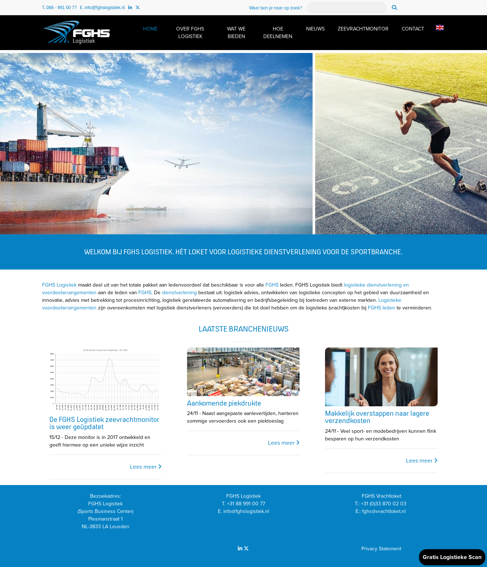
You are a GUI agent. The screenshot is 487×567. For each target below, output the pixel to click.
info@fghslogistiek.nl (105, 7)
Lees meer (146, 467)
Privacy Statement (381, 549)
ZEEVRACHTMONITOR (363, 29)
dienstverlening (179, 292)
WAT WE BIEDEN (236, 33)
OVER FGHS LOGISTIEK (190, 33)
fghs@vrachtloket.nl (384, 511)
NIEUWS (315, 29)
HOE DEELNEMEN (277, 33)
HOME (150, 29)
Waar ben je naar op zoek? (275, 8)
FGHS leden (381, 308)
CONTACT (413, 29)
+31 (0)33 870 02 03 (384, 504)
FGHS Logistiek (59, 285)
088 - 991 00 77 (61, 7)
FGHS (272, 285)
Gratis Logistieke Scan (452, 557)
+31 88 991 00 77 (246, 504)
